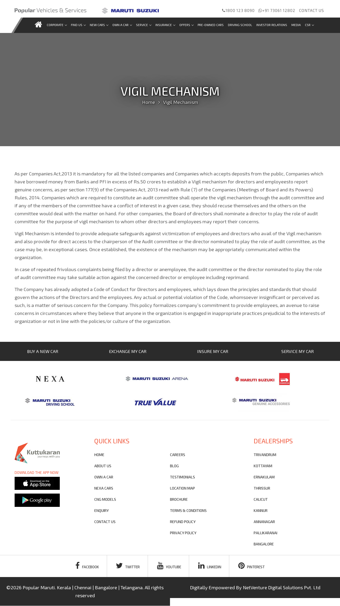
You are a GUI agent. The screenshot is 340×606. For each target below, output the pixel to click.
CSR (309, 25)
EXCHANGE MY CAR (127, 351)
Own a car (122, 25)
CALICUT (261, 499)
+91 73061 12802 (276, 10)
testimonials (182, 477)
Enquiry (101, 510)
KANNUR (260, 510)
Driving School (240, 25)
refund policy (183, 521)
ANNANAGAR (264, 521)
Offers (186, 25)
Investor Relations (271, 25)
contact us (105, 521)
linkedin (210, 565)
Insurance (165, 25)
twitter (126, 565)
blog (174, 466)
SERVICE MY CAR (297, 351)
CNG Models (105, 499)
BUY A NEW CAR (42, 351)
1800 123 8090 (238, 10)
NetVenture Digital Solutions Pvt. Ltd (281, 588)
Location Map (182, 488)
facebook (85, 565)
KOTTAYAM (263, 466)
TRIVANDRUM (265, 454)
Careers (177, 454)
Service (143, 25)
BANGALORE (264, 544)
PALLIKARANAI (265, 533)
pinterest (253, 565)
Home (148, 102)
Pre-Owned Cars (211, 25)
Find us (78, 25)
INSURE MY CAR (212, 351)
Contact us (311, 10)
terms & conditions (188, 510)
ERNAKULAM (264, 477)
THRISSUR (262, 488)
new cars (99, 25)
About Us (102, 466)
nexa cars (103, 488)
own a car (103, 477)
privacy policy (183, 533)
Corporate (57, 25)
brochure (179, 499)
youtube (169, 565)
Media (296, 25)
